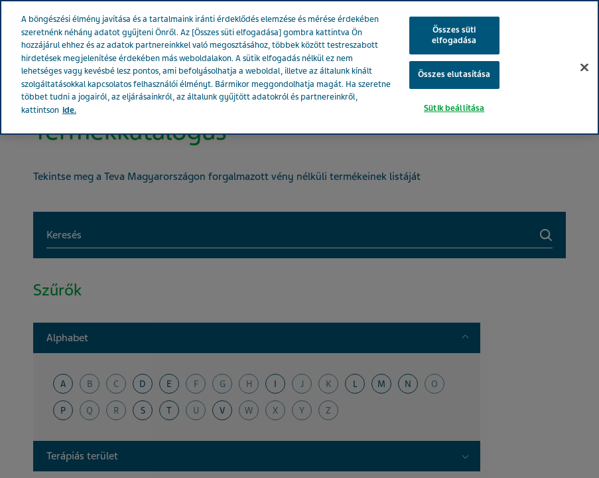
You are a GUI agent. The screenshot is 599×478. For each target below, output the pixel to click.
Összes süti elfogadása (454, 35)
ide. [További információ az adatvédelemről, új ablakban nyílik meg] (69, 110)
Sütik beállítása (454, 108)
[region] (299, 67)
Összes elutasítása (454, 74)
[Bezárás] (584, 67)
